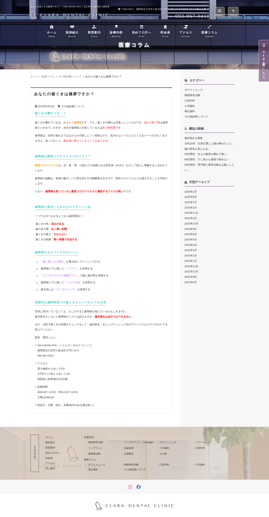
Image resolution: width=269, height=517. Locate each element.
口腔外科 (190, 100)
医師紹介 (72, 34)
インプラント (95, 447)
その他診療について (73, 106)
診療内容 (116, 34)
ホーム (52, 34)
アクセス (185, 34)
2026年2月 (191, 189)
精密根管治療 (192, 95)
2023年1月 (191, 257)
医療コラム (209, 34)
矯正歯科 (190, 110)
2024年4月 (191, 215)
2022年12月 (191, 262)
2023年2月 (191, 252)
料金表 (165, 34)
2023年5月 (191, 236)
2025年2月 (191, 205)
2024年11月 (191, 210)
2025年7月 (191, 200)
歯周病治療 (94, 453)
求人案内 (50, 468)
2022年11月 (191, 267)
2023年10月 (191, 221)
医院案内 (94, 34)
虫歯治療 (129, 447)
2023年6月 (191, 231)
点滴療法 (129, 453)
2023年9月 (191, 226)
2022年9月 (191, 273)
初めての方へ (141, 34)
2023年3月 (191, 247)
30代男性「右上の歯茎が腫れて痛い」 (207, 152)
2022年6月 (191, 278)
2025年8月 (191, 195)
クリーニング (202, 442)
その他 (163, 453)
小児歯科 (190, 105)
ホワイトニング (194, 89)
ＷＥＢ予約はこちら (264, 61)
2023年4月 (191, 241)
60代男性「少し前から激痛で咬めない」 (208, 158)
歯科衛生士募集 (194, 137)
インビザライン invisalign (138, 442)
